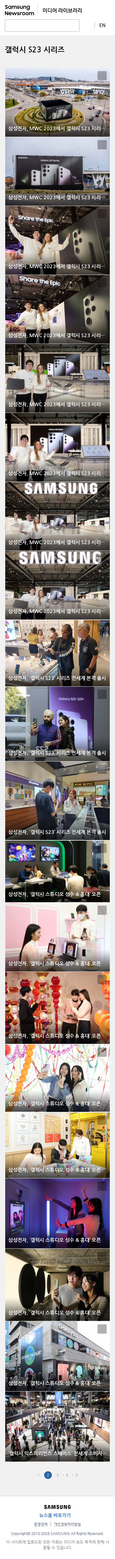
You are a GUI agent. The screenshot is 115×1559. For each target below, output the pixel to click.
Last (95, 1475)
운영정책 (41, 1524)
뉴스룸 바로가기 (55, 1515)
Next (86, 1475)
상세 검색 (87, 25)
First (19, 1475)
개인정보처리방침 (67, 1524)
